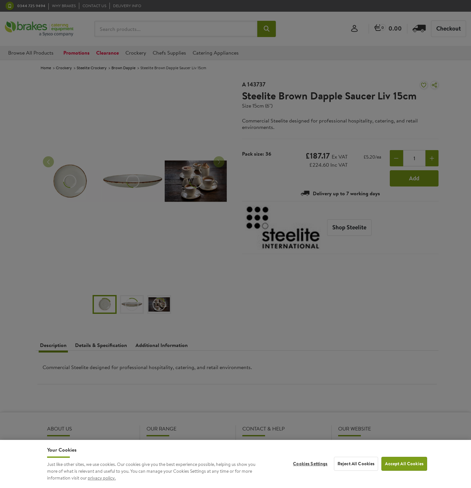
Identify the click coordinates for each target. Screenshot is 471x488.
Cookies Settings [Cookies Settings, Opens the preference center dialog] (310, 468)
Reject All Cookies (356, 468)
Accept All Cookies (404, 468)
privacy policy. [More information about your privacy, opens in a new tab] (102, 482)
